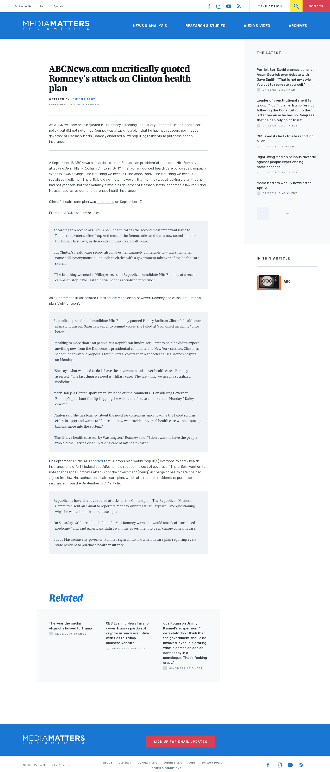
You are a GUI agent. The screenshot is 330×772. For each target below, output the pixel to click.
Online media (23, 6)
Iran (42, 6)
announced (105, 201)
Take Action (270, 6)
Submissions (172, 762)
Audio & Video (257, 25)
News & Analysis (150, 25)
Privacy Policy (213, 762)
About (107, 762)
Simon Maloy (84, 99)
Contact (125, 762)
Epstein (59, 6)
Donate (316, 6)
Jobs (192, 762)
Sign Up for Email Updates (181, 741)
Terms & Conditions (166, 768)
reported (96, 461)
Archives (298, 25)
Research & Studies (205, 25)
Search (297, 6)
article (103, 162)
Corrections (147, 762)
